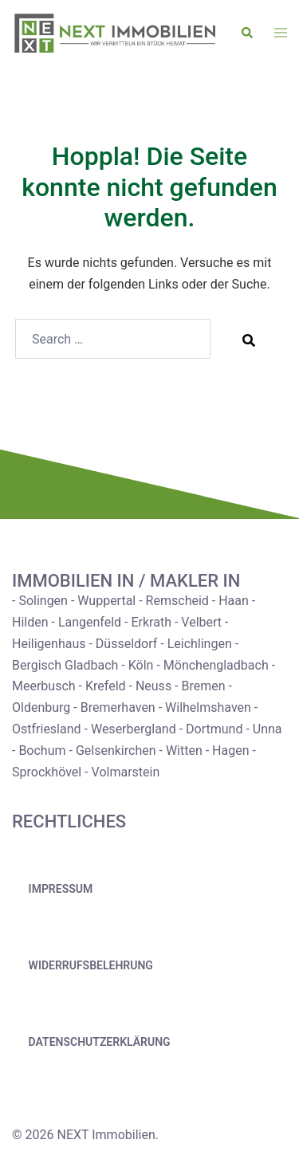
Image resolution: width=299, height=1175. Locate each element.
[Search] (249, 340)
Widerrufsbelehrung (91, 965)
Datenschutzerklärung (100, 1041)
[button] (248, 33)
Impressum (61, 888)
